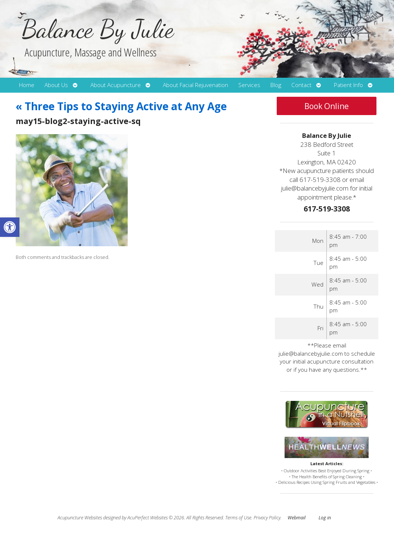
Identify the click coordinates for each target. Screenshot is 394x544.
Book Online (326, 106)
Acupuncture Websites (80, 517)
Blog (275, 85)
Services (249, 85)
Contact (301, 85)
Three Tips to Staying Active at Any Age (121, 106)
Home (26, 85)
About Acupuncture (115, 85)
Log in (325, 517)
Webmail (296, 517)
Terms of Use (238, 517)
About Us (56, 85)
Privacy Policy (267, 517)
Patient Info (348, 85)
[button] (9, 227)
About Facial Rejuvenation (195, 85)
